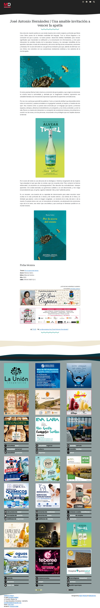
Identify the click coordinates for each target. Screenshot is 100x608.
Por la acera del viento (31, 270)
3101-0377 (11, 604)
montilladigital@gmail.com (12, 603)
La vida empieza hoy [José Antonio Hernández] (53, 329)
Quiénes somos (9, 595)
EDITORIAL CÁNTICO (75, 288)
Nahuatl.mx (92, 595)
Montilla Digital (13, 597)
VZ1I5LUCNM (14, 606)
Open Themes (83, 595)
